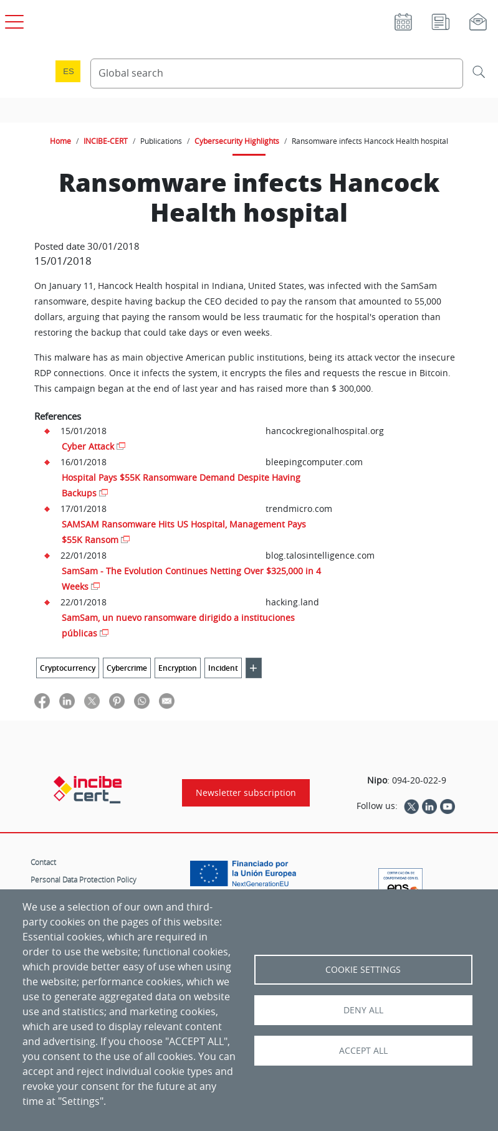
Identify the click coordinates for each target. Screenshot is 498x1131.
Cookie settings (363, 969)
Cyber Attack (88, 446)
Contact (43, 862)
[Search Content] (276, 73)
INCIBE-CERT (106, 141)
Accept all (363, 1050)
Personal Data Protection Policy (83, 879)
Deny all (363, 1010)
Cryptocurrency (67, 668)
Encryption (177, 668)
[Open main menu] (12, 19)
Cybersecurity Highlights (236, 141)
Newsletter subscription (246, 792)
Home (60, 141)
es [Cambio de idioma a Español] (68, 71)
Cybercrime (127, 668)
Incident (223, 668)
